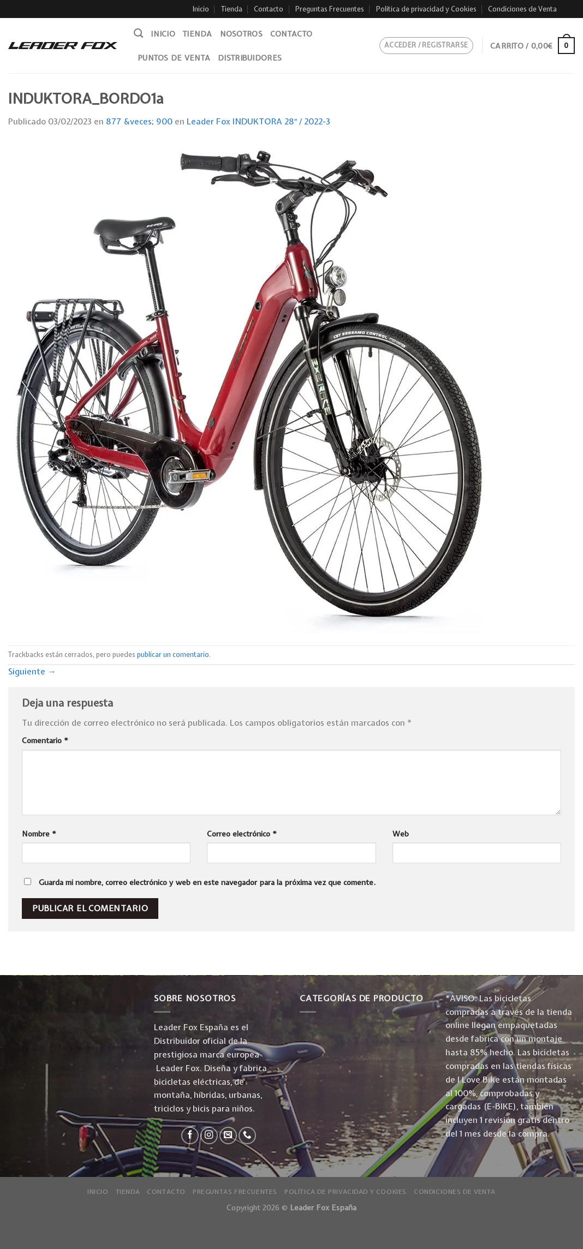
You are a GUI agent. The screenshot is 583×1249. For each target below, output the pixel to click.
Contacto (268, 9)
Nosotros (241, 34)
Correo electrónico (242, 834)
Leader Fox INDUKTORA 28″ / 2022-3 (259, 121)
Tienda (231, 9)
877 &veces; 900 (139, 121)
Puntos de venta (174, 58)
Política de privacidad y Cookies (426, 9)
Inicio (201, 9)
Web (400, 834)
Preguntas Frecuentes (329, 9)
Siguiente (32, 671)
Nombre (39, 834)
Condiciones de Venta (522, 9)
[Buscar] (138, 33)
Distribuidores (250, 58)
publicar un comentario (173, 654)
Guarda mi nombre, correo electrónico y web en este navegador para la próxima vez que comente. (207, 882)
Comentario (45, 740)
